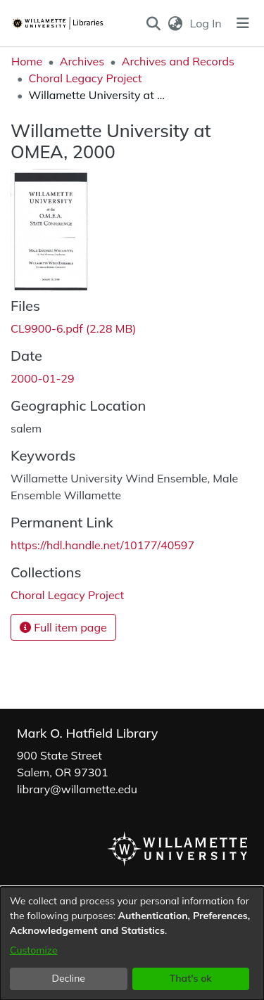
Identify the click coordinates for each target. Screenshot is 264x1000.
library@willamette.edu (77, 789)
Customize (34, 950)
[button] (153, 23)
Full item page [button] (63, 627)
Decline (69, 978)
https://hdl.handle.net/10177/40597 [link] (102, 545)
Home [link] (26, 61)
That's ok (191, 978)
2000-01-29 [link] (43, 378)
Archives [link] (82, 61)
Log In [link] (206, 23)
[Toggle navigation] (242, 23)
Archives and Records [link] (178, 61)
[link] (73, 328)
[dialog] (132, 943)
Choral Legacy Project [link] (85, 78)
